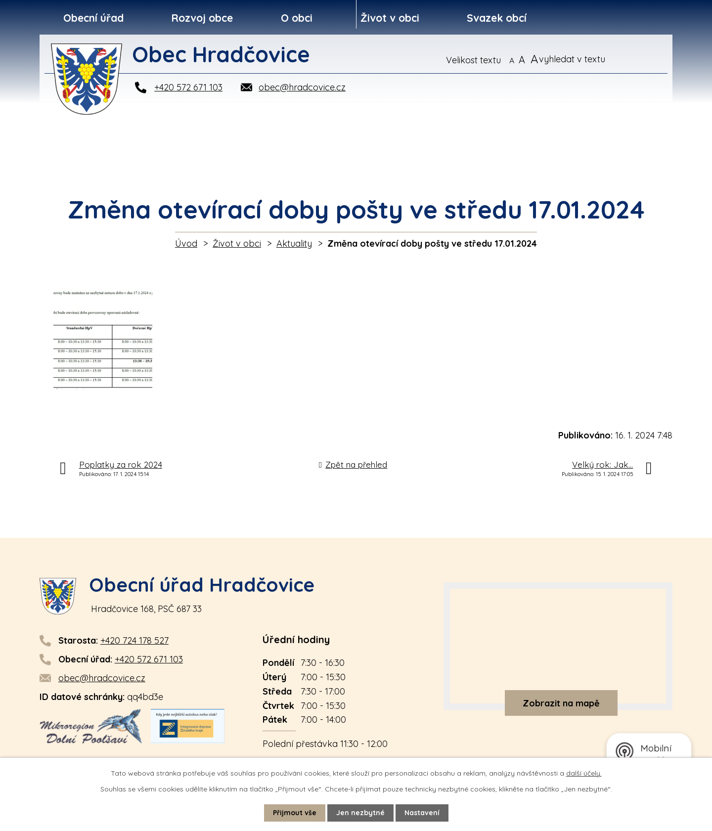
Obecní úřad (93, 17)
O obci (296, 17)
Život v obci (389, 17)
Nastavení (422, 812)
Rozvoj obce (202, 17)
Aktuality (294, 243)
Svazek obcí (497, 17)
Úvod (186, 243)
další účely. (584, 773)
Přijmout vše (294, 812)
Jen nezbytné (360, 812)
